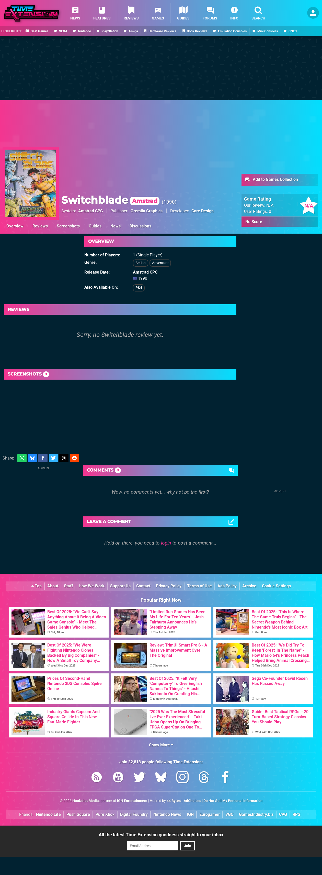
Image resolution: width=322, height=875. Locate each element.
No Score (253, 221)
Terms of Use (199, 586)
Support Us (120, 586)
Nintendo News (167, 814)
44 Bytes (174, 801)
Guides (95, 226)
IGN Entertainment (132, 801)
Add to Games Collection (271, 179)
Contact (143, 586)
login (166, 543)
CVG (283, 814)
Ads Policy (227, 586)
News (115, 226)
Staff (68, 586)
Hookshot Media (85, 801)
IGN (190, 814)
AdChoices (192, 801)
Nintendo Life (48, 814)
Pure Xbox (105, 814)
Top (36, 586)
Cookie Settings (276, 586)
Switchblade (110, 200)
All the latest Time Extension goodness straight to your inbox (161, 834)
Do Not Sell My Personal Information (232, 801)
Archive (249, 586)
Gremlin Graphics (147, 211)
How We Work (92, 586)
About (52, 586)
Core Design (202, 211)
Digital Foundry (134, 814)
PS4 (138, 288)
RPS (296, 814)
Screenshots (68, 226)
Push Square (78, 814)
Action (140, 263)
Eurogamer (209, 814)
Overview (15, 226)
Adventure (160, 263)
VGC (229, 814)
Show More (161, 745)
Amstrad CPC (90, 211)
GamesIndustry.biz (256, 814)
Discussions (140, 226)
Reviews (40, 226)
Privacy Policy (168, 586)
